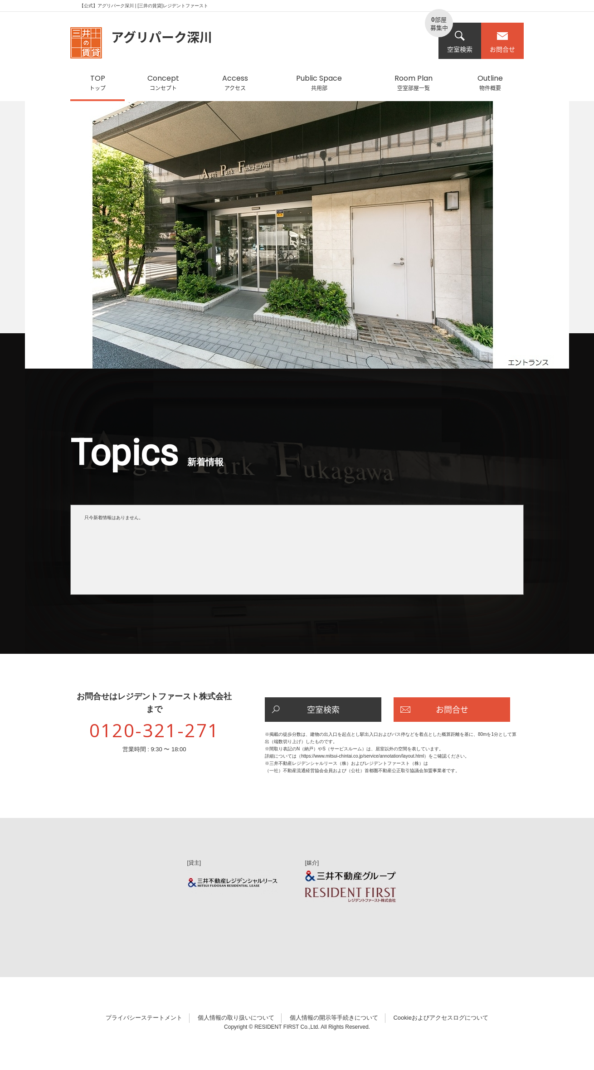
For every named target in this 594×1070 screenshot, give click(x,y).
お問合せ (502, 42)
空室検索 (459, 42)
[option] (297, 239)
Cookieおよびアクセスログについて (440, 1017)
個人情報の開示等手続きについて (334, 1017)
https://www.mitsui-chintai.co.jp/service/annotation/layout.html (362, 756)
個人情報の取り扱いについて (236, 1017)
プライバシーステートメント (144, 1017)
